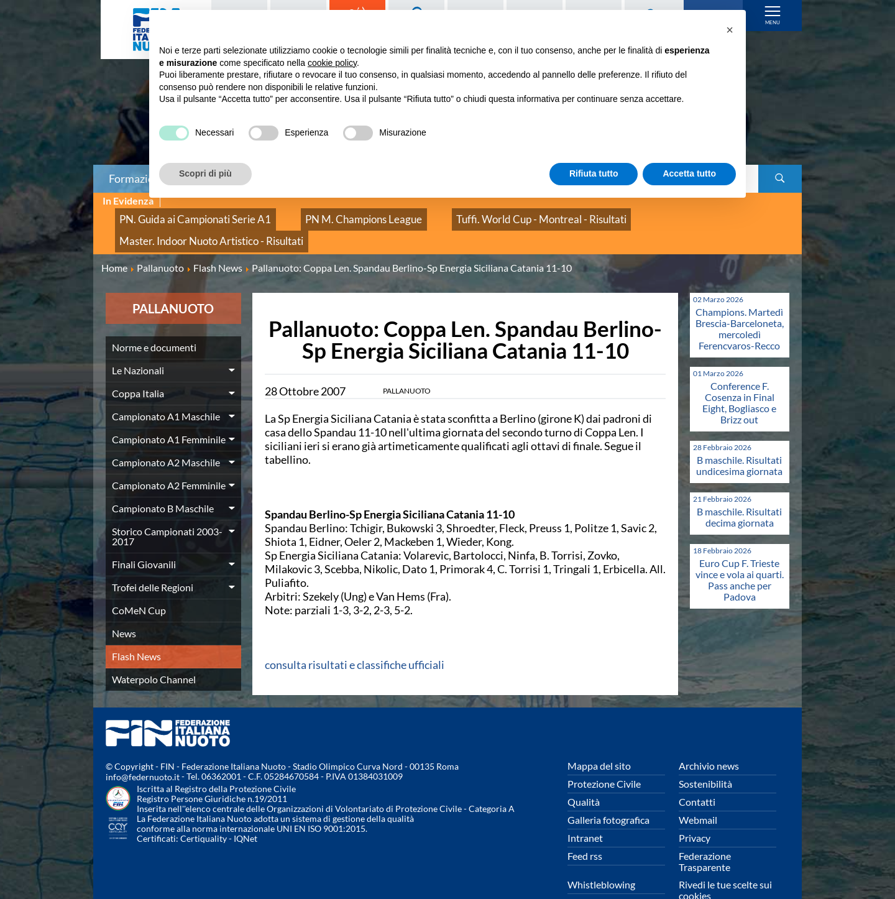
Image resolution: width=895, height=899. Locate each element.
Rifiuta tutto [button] (593, 173)
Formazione (137, 178)
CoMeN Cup (139, 580)
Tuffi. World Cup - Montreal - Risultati (466, 215)
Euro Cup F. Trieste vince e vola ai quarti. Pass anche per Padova (739, 549)
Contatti (697, 771)
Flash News (136, 626)
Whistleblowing (601, 854)
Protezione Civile (604, 753)
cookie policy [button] (332, 63)
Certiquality (203, 808)
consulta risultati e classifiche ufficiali (354, 634)
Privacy (694, 807)
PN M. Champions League (318, 215)
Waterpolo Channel (154, 649)
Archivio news (709, 735)
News (124, 603)
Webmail (698, 789)
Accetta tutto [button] (689, 173)
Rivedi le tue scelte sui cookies (725, 859)
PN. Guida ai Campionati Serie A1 (179, 215)
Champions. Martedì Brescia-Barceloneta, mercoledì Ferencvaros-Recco (739, 298)
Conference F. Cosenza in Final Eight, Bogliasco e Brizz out (739, 372)
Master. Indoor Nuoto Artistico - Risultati (643, 215)
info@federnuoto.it (143, 747)
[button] (730, 30)
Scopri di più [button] (205, 173)
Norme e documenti (154, 317)
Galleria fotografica (608, 789)
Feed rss (584, 825)
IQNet (245, 808)
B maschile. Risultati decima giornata (739, 486)
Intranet (585, 807)
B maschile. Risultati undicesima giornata (739, 434)
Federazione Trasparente (705, 830)
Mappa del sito (599, 735)
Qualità (583, 771)
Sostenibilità (705, 753)
